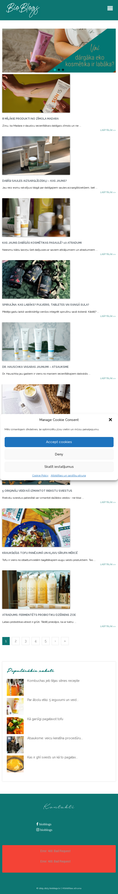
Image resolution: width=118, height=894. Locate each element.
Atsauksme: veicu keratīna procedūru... (55, 738)
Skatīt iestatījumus (59, 467)
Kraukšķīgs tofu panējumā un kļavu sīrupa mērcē (40, 553)
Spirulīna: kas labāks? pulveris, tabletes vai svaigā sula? (45, 304)
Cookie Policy (40, 475)
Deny (59, 454)
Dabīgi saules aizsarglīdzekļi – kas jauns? (34, 180)
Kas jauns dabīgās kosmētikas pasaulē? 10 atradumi (42, 242)
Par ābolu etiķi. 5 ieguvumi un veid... (53, 700)
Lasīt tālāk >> (108, 130)
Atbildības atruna (71, 888)
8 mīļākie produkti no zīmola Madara (30, 118)
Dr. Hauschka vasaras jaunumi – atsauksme (35, 367)
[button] (110, 420)
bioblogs (44, 824)
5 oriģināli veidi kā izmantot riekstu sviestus (37, 490)
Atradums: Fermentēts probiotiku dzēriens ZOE (39, 614)
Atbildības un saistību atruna (68, 475)
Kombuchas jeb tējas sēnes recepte (53, 680)
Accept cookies (59, 442)
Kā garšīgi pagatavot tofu (45, 719)
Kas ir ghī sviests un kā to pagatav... (52, 757)
